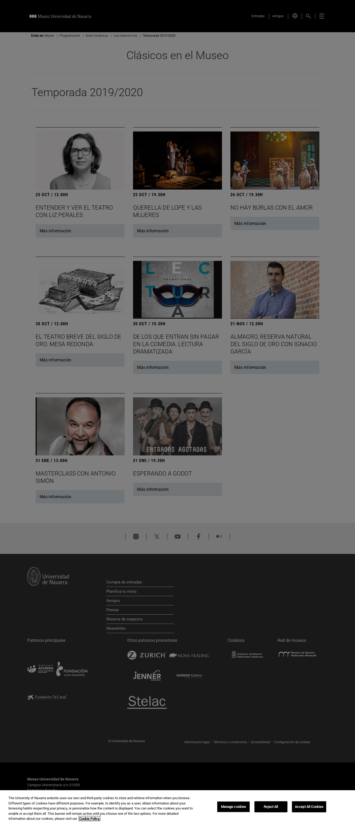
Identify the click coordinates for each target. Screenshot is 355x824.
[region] (177, 807)
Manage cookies (233, 807)
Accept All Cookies (309, 807)
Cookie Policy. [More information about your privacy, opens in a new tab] (89, 819)
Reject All (271, 807)
